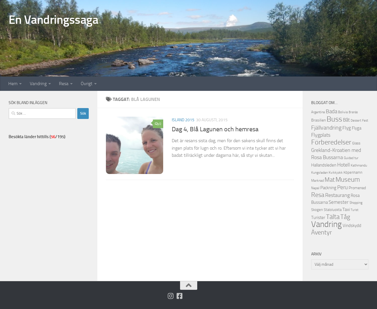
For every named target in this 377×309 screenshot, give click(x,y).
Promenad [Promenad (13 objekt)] (357, 187)
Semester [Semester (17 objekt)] (339, 202)
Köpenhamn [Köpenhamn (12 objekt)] (353, 172)
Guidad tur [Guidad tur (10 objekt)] (351, 158)
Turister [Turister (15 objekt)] (318, 217)
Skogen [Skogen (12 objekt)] (317, 210)
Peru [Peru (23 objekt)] (342, 187)
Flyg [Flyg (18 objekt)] (346, 128)
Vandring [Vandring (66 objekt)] (326, 224)
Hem (12, 83)
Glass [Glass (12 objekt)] (356, 143)
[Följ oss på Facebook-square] (179, 296)
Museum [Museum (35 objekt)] (347, 179)
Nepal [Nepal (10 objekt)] (315, 188)
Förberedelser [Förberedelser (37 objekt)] (331, 142)
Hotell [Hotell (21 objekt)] (343, 165)
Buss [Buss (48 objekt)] (334, 119)
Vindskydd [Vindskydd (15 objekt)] (352, 225)
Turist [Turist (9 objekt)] (354, 210)
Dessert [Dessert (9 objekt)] (356, 120)
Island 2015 (183, 120)
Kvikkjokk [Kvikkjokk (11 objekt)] (336, 172)
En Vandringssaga (53, 20)
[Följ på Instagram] (170, 296)
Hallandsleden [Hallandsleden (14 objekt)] (323, 165)
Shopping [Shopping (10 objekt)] (356, 203)
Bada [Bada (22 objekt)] (331, 111)
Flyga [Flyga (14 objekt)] (356, 128)
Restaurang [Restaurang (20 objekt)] (337, 195)
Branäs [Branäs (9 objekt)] (353, 112)
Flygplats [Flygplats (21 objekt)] (320, 135)
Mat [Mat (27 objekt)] (330, 179)
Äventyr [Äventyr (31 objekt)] (321, 232)
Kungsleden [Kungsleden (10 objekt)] (319, 173)
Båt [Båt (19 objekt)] (346, 120)
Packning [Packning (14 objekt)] (328, 187)
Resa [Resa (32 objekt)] (317, 195)
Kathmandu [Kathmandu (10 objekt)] (359, 165)
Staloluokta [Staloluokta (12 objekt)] (333, 210)
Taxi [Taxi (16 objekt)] (346, 209)
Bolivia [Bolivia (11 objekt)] (343, 112)
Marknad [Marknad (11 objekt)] (317, 180)
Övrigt (86, 83)
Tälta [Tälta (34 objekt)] (333, 217)
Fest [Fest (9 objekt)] (365, 120)
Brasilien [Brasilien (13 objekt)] (318, 120)
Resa (63, 83)
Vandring (38, 83)
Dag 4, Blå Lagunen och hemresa (215, 129)
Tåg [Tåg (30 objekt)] (345, 217)
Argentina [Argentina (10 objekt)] (318, 112)
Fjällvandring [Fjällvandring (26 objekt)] (326, 127)
